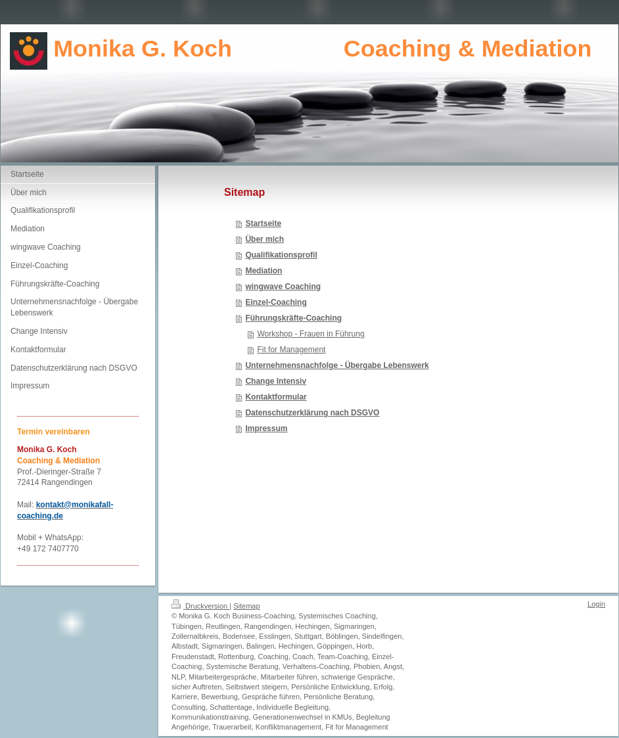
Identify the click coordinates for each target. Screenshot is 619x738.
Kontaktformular (275, 397)
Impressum (266, 428)
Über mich (264, 239)
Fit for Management (291, 349)
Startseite (263, 223)
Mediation (263, 270)
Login (596, 604)
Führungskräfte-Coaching (293, 318)
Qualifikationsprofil (281, 255)
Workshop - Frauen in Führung (310, 333)
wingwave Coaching (283, 286)
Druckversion (200, 606)
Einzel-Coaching (275, 302)
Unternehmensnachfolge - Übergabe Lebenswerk (336, 365)
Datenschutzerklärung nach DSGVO (312, 412)
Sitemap (246, 606)
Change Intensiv (275, 381)
